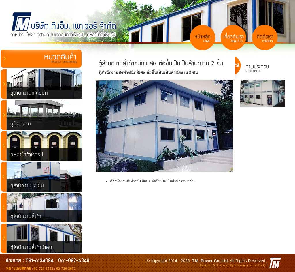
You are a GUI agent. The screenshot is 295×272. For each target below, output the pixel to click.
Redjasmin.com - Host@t (250, 265)
